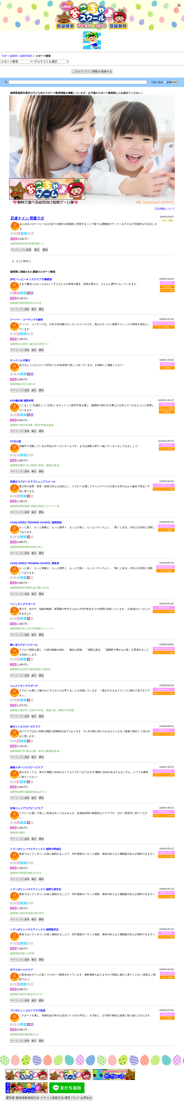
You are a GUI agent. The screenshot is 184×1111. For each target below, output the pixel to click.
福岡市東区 (26, 55)
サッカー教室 (163, 327)
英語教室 (167, 287)
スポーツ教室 (167, 977)
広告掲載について (165, 208)
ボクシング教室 (166, 408)
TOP (4, 55)
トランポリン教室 (166, 856)
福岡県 (13, 55)
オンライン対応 (167, 290)
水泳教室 (167, 368)
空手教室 (166, 412)
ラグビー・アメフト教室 (164, 489)
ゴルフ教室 (167, 1018)
